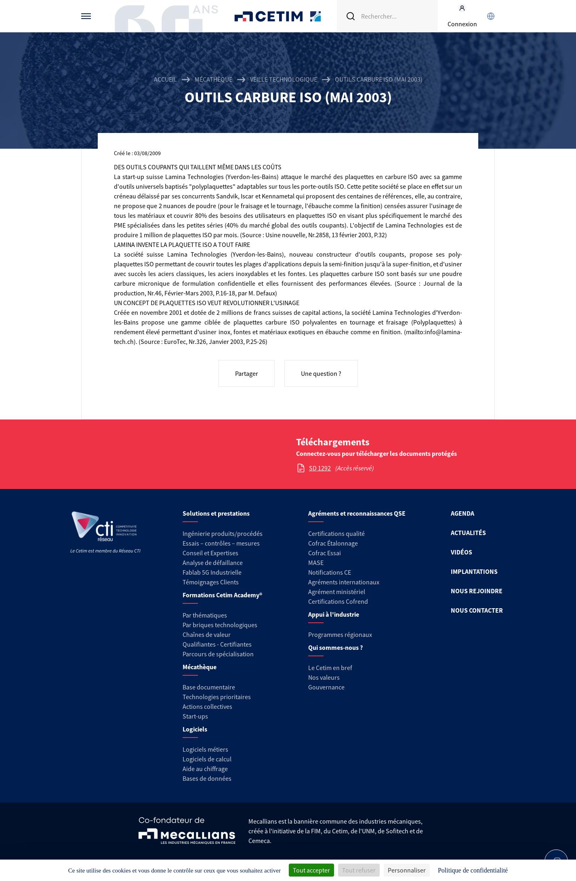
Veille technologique (283, 79)
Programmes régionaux (340, 634)
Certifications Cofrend (338, 601)
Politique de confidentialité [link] (473, 870)
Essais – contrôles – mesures (221, 543)
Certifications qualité (336, 533)
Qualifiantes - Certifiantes (217, 644)
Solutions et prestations (216, 513)
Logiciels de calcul (207, 759)
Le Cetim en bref (330, 668)
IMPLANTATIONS (474, 571)
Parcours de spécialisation (218, 654)
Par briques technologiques (220, 625)
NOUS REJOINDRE (476, 591)
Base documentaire (209, 687)
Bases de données (207, 778)
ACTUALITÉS (468, 533)
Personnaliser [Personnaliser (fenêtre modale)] (407, 870)
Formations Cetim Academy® (222, 595)
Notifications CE (329, 572)
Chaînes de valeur (207, 634)
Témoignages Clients (211, 582)
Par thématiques (205, 615)
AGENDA (462, 513)
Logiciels (195, 729)
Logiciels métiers (205, 749)
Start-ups (195, 716)
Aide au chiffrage (205, 769)
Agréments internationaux (343, 582)
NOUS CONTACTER (477, 610)
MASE (316, 563)
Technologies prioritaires (217, 697)
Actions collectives (207, 706)
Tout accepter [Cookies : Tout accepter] (311, 870)
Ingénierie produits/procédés (223, 533)
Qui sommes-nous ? (335, 647)
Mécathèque (213, 79)
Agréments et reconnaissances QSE (357, 513)
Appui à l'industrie (333, 614)
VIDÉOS (461, 552)
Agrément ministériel (336, 592)
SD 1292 (320, 468)
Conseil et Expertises (210, 553)
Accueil (165, 79)
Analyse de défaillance (213, 563)
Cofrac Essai (324, 553)
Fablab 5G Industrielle (212, 572)
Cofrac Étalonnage (333, 543)
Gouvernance (326, 687)
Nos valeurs (324, 677)
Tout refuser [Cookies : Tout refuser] (359, 870)
